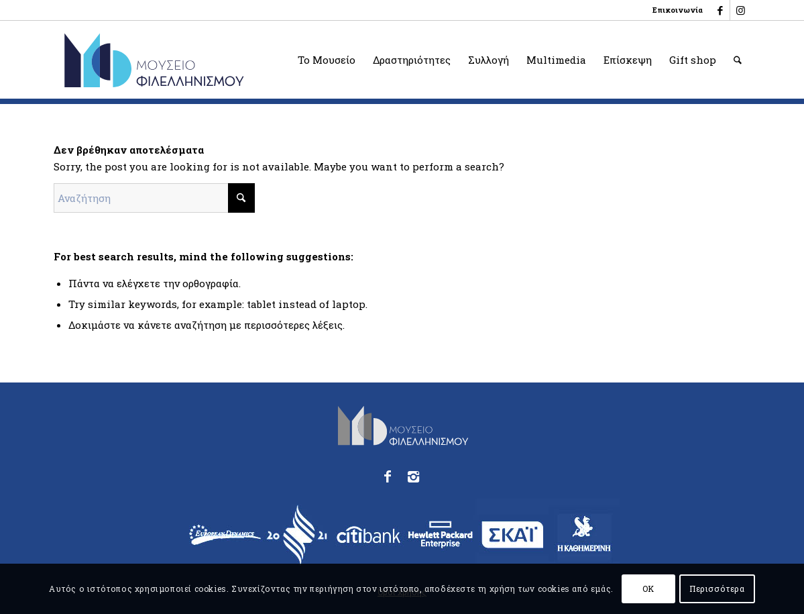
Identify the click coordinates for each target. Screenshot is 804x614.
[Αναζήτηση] (737, 60)
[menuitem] (674, 10)
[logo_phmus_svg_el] (203, 60)
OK (648, 588)
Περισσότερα (717, 588)
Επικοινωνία (677, 10)
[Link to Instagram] (740, 10)
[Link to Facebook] (720, 10)
